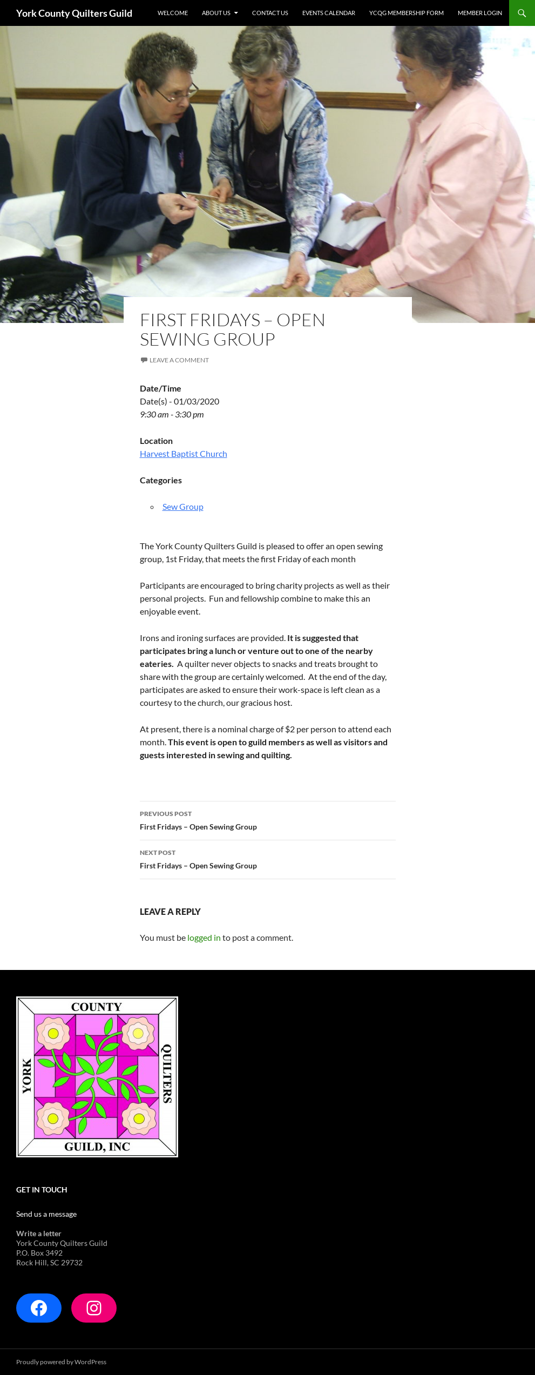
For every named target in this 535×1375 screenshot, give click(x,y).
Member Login (480, 12)
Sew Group (183, 506)
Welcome (173, 12)
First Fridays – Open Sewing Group (268, 819)
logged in (204, 937)
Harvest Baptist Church (183, 453)
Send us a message (46, 1213)
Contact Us (270, 12)
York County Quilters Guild (74, 13)
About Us (216, 12)
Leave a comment (179, 360)
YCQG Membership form (406, 12)
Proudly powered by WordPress (61, 1362)
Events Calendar (328, 12)
